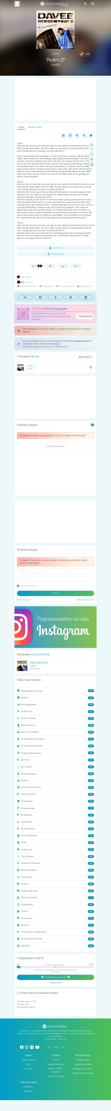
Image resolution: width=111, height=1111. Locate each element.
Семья (55, 911)
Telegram (28, 1091)
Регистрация (23, 600)
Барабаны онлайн (83, 1064)
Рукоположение (55, 897)
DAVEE (55, 65)
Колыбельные (55, 808)
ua (62, 1047)
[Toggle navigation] (93, 3)
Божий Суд (55, 711)
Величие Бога (55, 725)
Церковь (55, 945)
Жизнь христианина (55, 787)
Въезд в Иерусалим (55, 753)
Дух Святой (55, 766)
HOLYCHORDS (41, 309)
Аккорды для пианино (83, 1069)
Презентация (35, 127)
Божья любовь (55, 718)
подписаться (85, 316)
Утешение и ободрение (55, 932)
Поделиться (55, 254)
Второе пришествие (55, 745)
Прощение (55, 877)
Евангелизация (55, 773)
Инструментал (55, 794)
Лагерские (55, 822)
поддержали (55, 982)
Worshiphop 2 (39, 662)
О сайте (56, 1060)
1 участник (26, 282)
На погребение (55, 835)
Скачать (55, 248)
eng (56, 1047)
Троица (55, 925)
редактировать (82, 341)
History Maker (24, 277)
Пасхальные (55, 856)
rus (49, 1047)
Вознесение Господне (55, 739)
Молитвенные (55, 828)
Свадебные (55, 904)
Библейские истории (55, 691)
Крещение (55, 815)
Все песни (85, 357)
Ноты (28, 1064)
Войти (55, 593)
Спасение (55, 918)
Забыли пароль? (85, 600)
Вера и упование (55, 732)
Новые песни (28, 1060)
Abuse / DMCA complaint (56, 1070)
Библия (55, 697)
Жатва (55, 780)
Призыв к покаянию (55, 863)
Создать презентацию (83, 1073)
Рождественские (55, 890)
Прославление (55, 870)
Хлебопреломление (55, 938)
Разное (55, 884)
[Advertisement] (55, 99)
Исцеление (55, 801)
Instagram (28, 1087)
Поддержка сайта (55, 1064)
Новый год (55, 849)
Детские (55, 760)
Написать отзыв (55, 1076)
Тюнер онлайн (83, 1060)
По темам (28, 1069)
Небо (55, 842)
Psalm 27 (30, 366)
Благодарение (55, 704)
